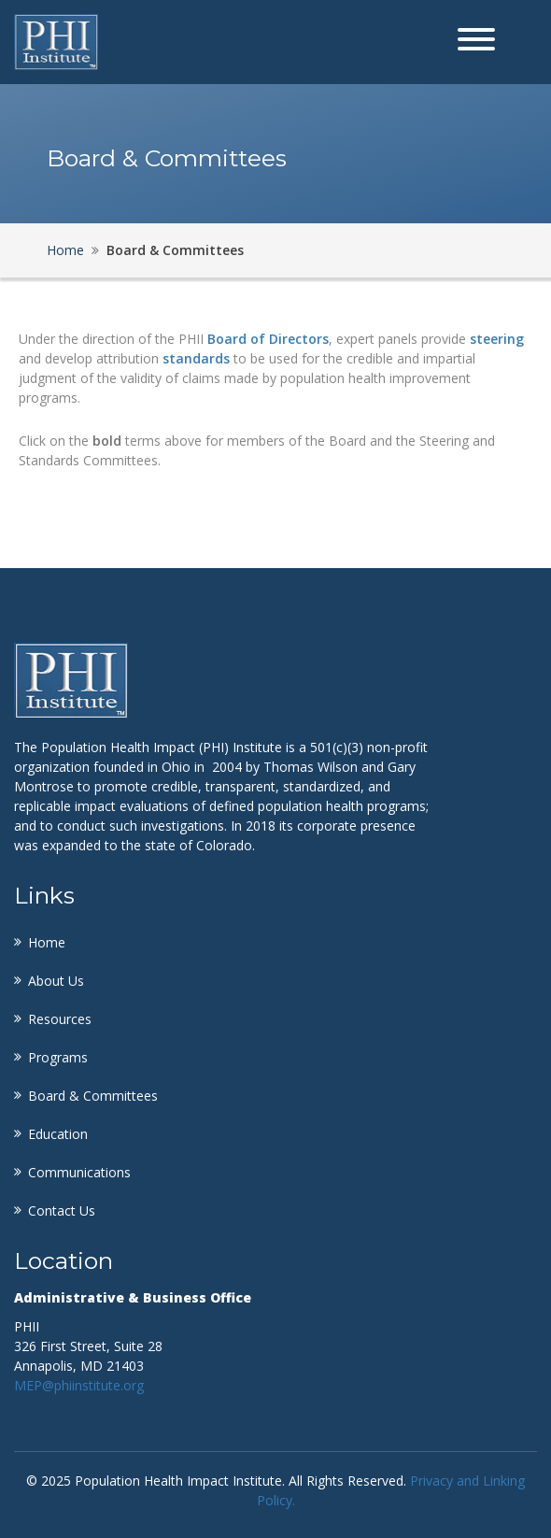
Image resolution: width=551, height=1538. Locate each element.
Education (58, 1134)
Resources (60, 1019)
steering (497, 339)
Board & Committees (93, 1095)
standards (196, 358)
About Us (56, 981)
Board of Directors (268, 339)
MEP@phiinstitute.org (79, 1385)
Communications (79, 1172)
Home (65, 250)
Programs (58, 1057)
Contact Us (61, 1210)
